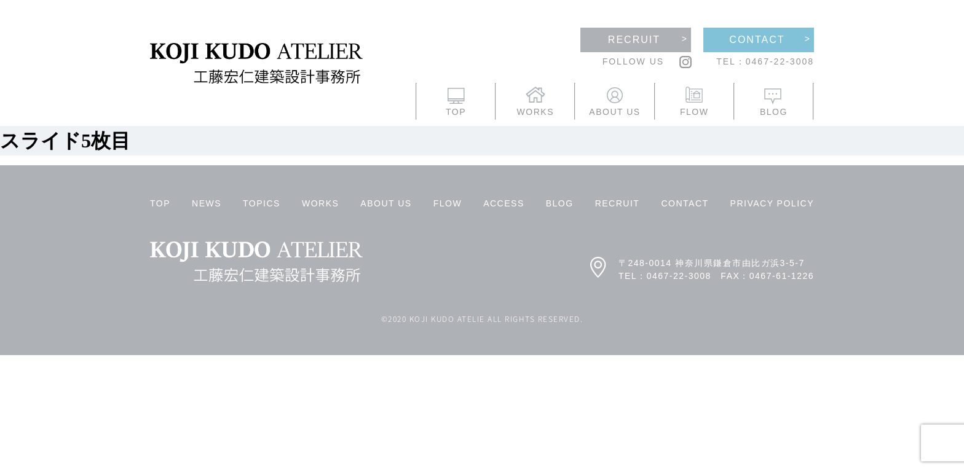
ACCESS (503, 203)
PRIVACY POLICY (772, 203)
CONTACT (684, 203)
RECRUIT (617, 203)
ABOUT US (385, 203)
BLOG (560, 203)
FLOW (447, 203)
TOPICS (261, 203)
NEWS (206, 203)
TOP (160, 203)
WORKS (320, 203)
